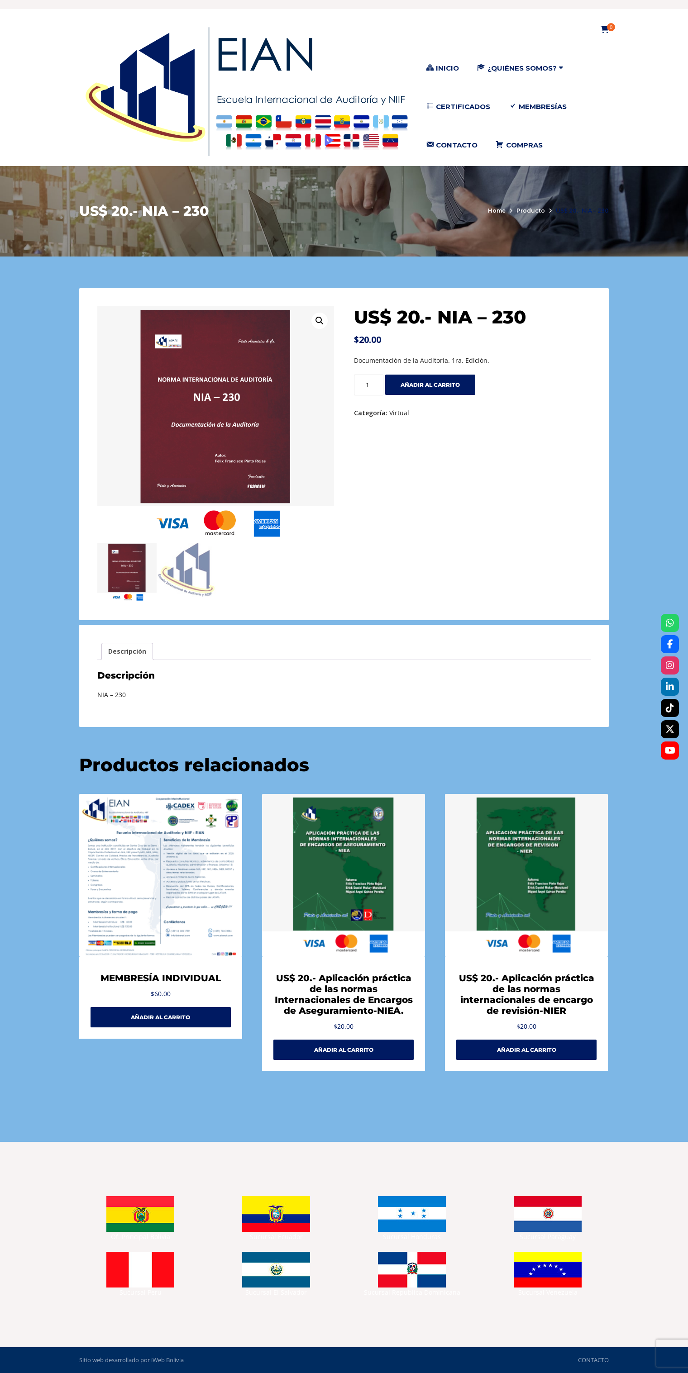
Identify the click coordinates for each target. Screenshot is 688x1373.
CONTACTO (593, 1360)
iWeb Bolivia (167, 1360)
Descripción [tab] (127, 651)
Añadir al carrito (430, 384)
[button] (319, 321)
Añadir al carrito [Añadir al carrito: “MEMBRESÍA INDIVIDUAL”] (160, 1017)
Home (497, 210)
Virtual (399, 413)
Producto (530, 210)
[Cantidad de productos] (368, 385)
